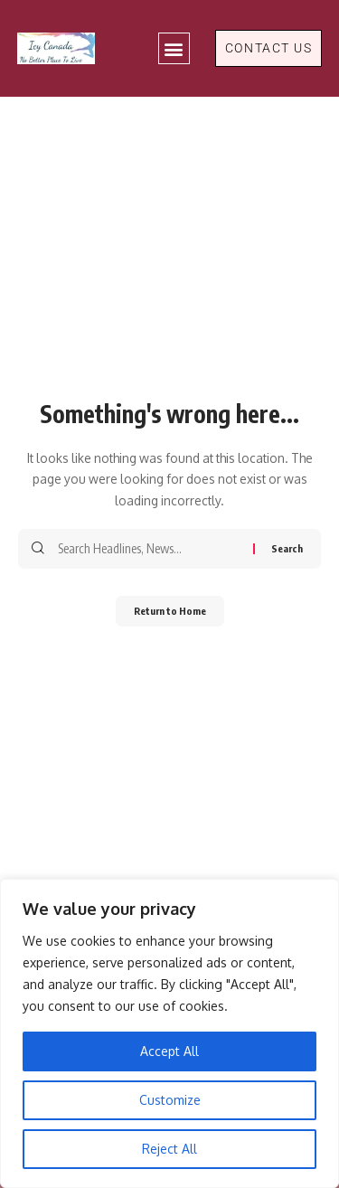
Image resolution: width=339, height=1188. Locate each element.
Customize (170, 1100)
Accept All (169, 1051)
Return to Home (170, 611)
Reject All (169, 1148)
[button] (174, 48)
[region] (169, 1033)
